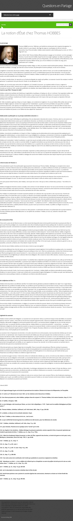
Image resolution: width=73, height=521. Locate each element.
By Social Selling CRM (6, 517)
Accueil (3, 24)
